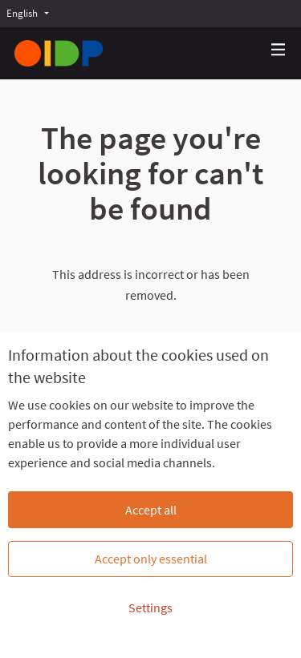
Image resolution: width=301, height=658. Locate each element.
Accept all (151, 510)
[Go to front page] (58, 53)
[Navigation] (278, 50)
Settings (150, 607)
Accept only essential (151, 559)
